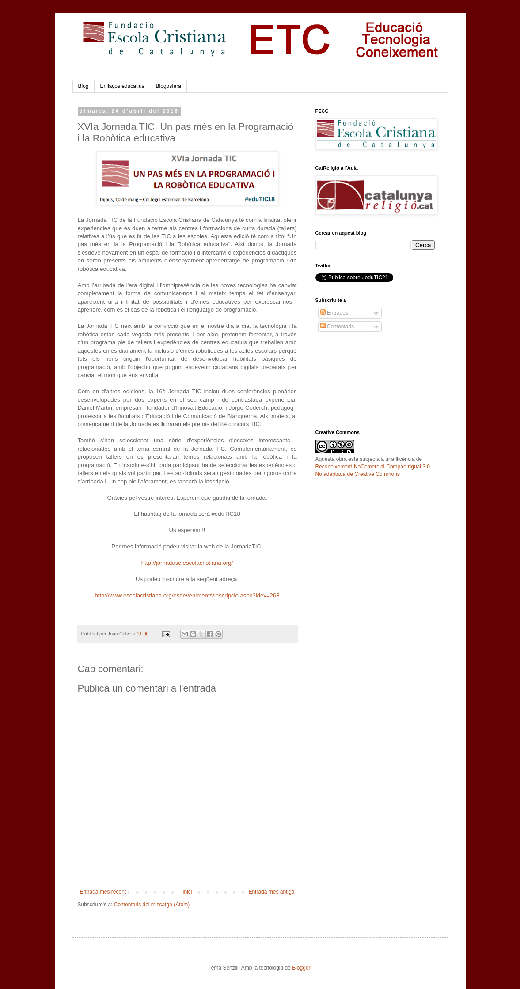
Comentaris (337, 326)
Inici (187, 892)
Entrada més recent (103, 892)
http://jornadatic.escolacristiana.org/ (187, 562)
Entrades (334, 313)
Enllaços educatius (122, 86)
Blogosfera (168, 86)
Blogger (301, 968)
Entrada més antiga (271, 892)
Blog (83, 86)
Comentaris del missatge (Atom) (152, 905)
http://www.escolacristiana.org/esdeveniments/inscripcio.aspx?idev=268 (187, 595)
